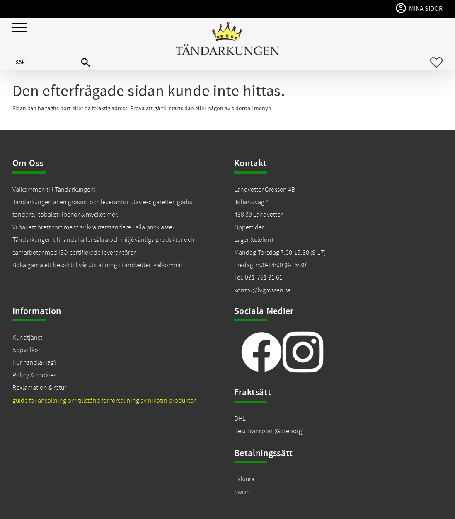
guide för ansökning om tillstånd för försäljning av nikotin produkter (104, 400)
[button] (19, 28)
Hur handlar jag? (34, 362)
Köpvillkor (26, 350)
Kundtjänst (27, 337)
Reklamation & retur (39, 388)
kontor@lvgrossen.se (262, 290)
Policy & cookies (34, 375)
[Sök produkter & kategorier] (46, 62)
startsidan (181, 108)
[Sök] (86, 63)
